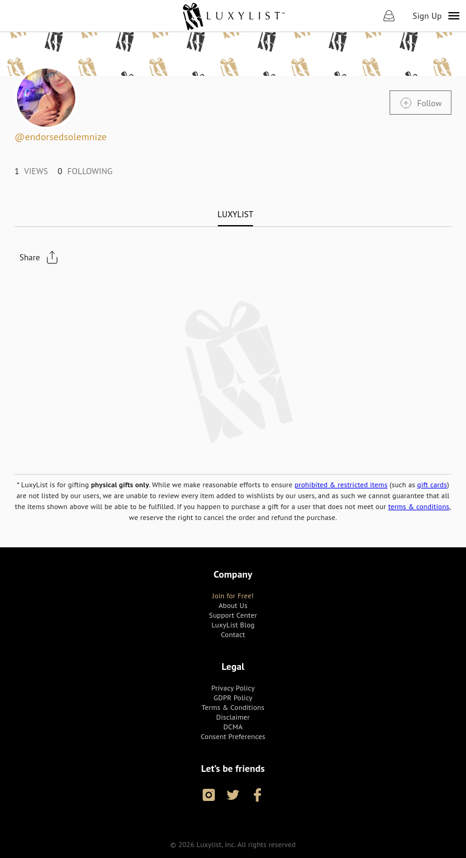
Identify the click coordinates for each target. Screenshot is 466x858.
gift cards (432, 484)
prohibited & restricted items (340, 484)
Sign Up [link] (427, 15)
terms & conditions (419, 506)
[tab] (236, 214)
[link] (233, 15)
